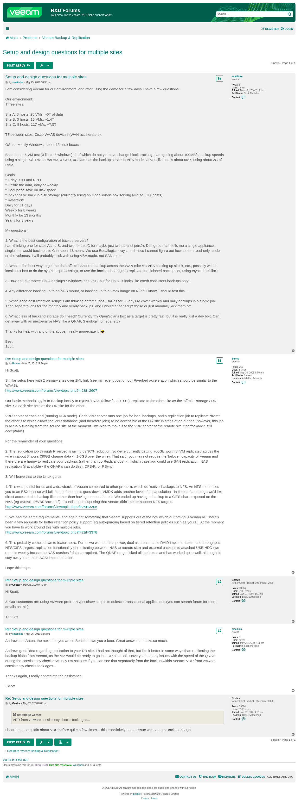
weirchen (78, 765)
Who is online (16, 760)
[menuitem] (286, 29)
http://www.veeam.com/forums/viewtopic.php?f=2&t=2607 (51, 390)
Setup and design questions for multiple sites (62, 52)
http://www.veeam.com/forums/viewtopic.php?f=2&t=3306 (51, 507)
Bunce (235, 358)
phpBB (136, 794)
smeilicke (237, 76)
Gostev (236, 580)
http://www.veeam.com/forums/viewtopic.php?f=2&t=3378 (51, 532)
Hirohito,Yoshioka (60, 765)
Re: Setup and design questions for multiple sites (44, 359)
